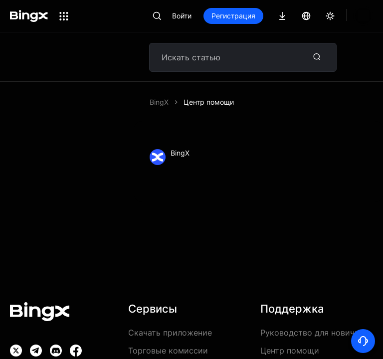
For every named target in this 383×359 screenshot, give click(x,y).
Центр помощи (209, 102)
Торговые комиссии (168, 351)
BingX (159, 102)
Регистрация (233, 15)
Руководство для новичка (312, 333)
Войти (182, 15)
